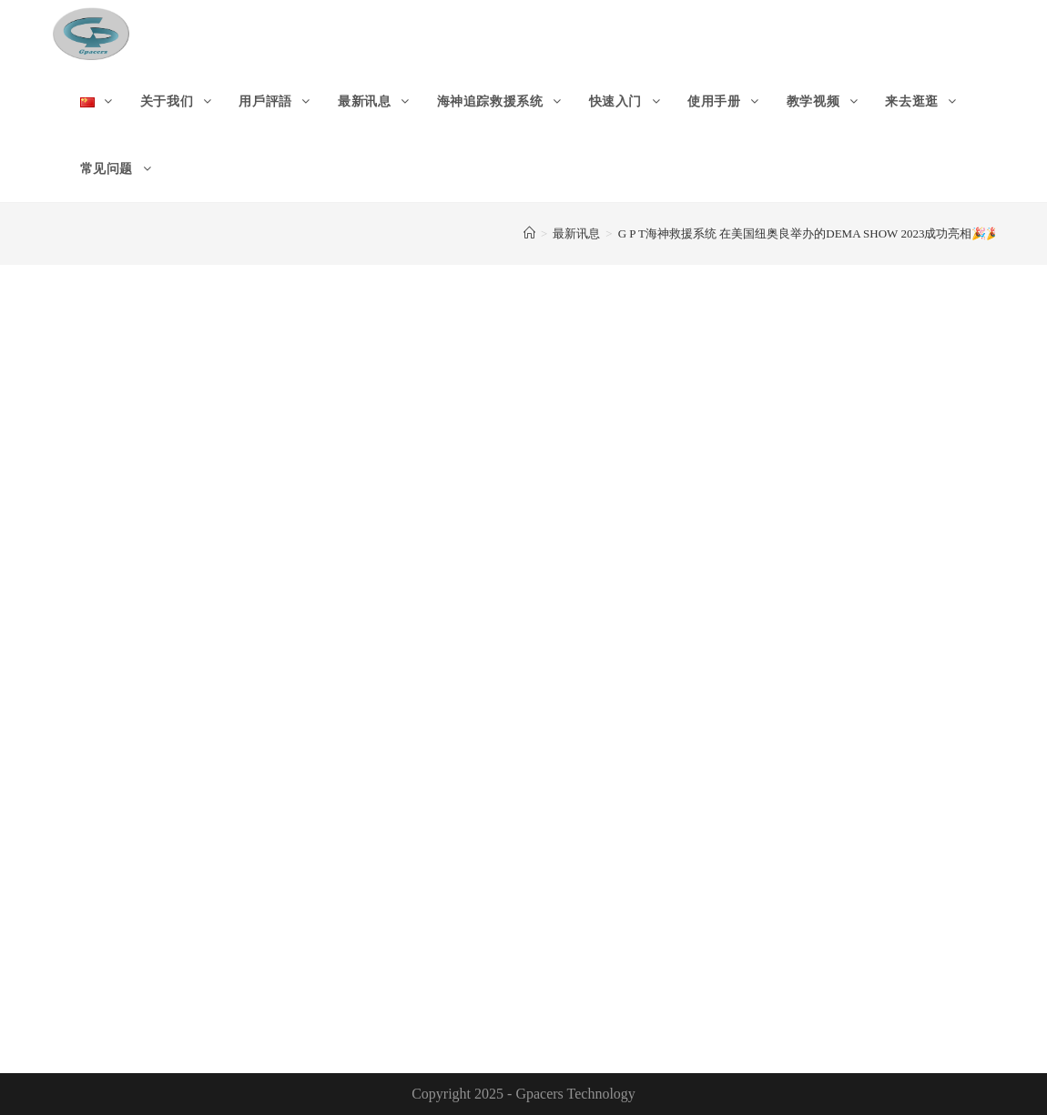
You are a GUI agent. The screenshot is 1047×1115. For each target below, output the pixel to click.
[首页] (529, 233)
